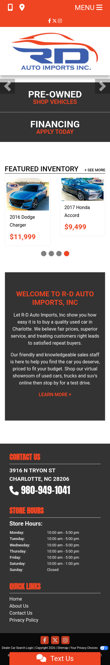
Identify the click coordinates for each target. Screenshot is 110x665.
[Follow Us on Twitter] (55, 21)
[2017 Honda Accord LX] (82, 189)
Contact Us (21, 613)
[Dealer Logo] (55, 51)
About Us (18, 606)
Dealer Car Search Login (17, 647)
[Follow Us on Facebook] (50, 21)
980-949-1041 (45, 490)
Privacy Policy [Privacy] (23, 620)
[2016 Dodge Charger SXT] (27, 194)
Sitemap (62, 647)
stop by (50, 383)
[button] (7, 86)
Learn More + (55, 394)
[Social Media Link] (60, 21)
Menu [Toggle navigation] (88, 8)
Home (15, 599)
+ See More (94, 170)
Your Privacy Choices (89, 647)
